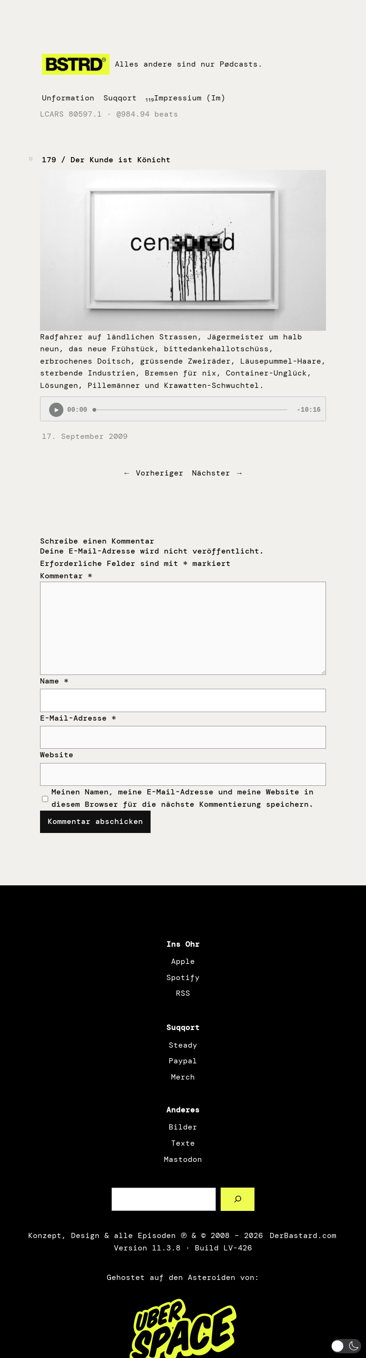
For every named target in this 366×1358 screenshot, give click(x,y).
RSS (183, 993)
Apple (183, 961)
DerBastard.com (302, 1235)
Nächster (211, 473)
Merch (183, 1077)
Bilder (183, 1127)
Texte (183, 1143)
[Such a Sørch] (237, 1199)
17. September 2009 (85, 436)
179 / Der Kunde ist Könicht (106, 160)
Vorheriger (159, 473)
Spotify (183, 977)
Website (56, 755)
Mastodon (183, 1159)
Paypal (183, 1061)
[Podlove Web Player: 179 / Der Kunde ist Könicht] (183, 408)
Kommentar (66, 576)
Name (54, 681)
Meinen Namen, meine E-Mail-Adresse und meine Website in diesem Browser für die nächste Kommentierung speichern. (182, 798)
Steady (183, 1045)
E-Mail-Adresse (78, 718)
